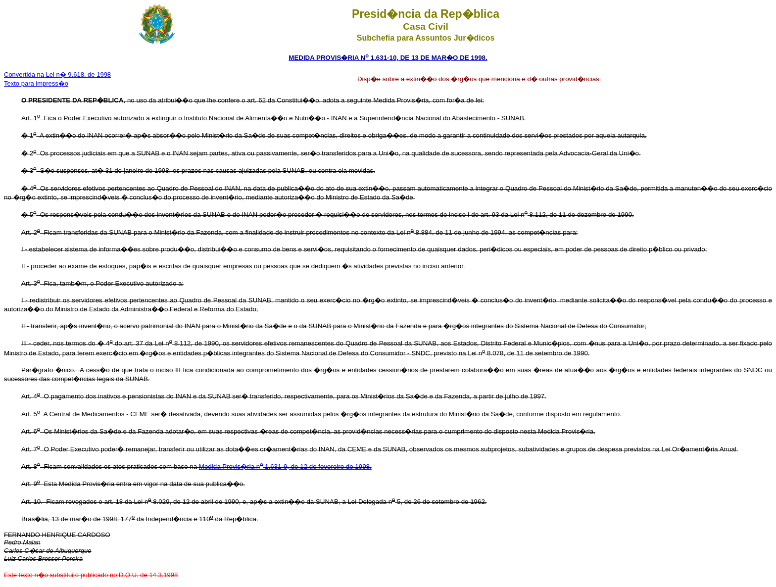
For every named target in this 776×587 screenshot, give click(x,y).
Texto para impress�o (36, 83)
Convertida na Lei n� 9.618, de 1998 (57, 74)
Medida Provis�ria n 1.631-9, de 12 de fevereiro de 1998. (285, 466)
